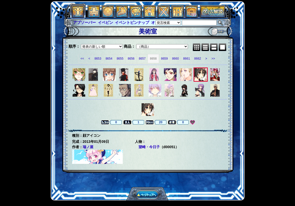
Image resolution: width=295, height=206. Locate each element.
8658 (153, 58)
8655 (120, 58)
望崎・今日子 (149, 147)
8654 (109, 58)
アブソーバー (84, 22)
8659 (164, 58)
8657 (142, 58)
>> (213, 58)
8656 (131, 58)
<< (82, 58)
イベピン (105, 22)
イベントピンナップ (132, 22)
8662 (197, 58)
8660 (175, 58)
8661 (186, 58)
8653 (97, 58)
